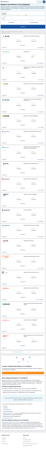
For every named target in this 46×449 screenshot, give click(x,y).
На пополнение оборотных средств (30, 443)
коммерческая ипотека (8, 413)
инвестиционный (7, 409)
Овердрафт (4, 438)
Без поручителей (34, 22)
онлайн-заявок (31, 428)
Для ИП (24, 438)
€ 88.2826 (40, 2)
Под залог (4, 439)
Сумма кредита (5, 12)
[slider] (25, 15)
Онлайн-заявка (5, 443)
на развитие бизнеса (7, 418)
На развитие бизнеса (27, 439)
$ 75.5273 (40, 1)
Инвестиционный (26, 441)
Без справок (11, 22)
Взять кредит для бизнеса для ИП (9, 422)
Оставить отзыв (23, 373)
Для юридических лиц (27, 445)
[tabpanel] (12, 440)
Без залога (4, 441)
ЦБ (36, 1)
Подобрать (23, 26)
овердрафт (5, 407)
